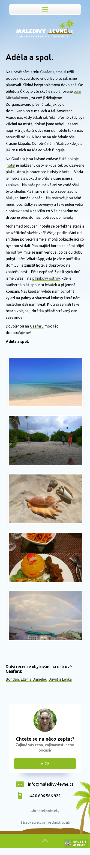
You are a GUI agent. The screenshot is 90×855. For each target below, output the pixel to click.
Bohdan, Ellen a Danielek (26, 679)
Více (45, 763)
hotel (11, 165)
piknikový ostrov (46, 278)
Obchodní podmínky (45, 811)
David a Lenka (60, 679)
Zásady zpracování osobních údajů (45, 822)
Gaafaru (47, 72)
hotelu (67, 172)
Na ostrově (55, 198)
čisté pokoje (69, 159)
